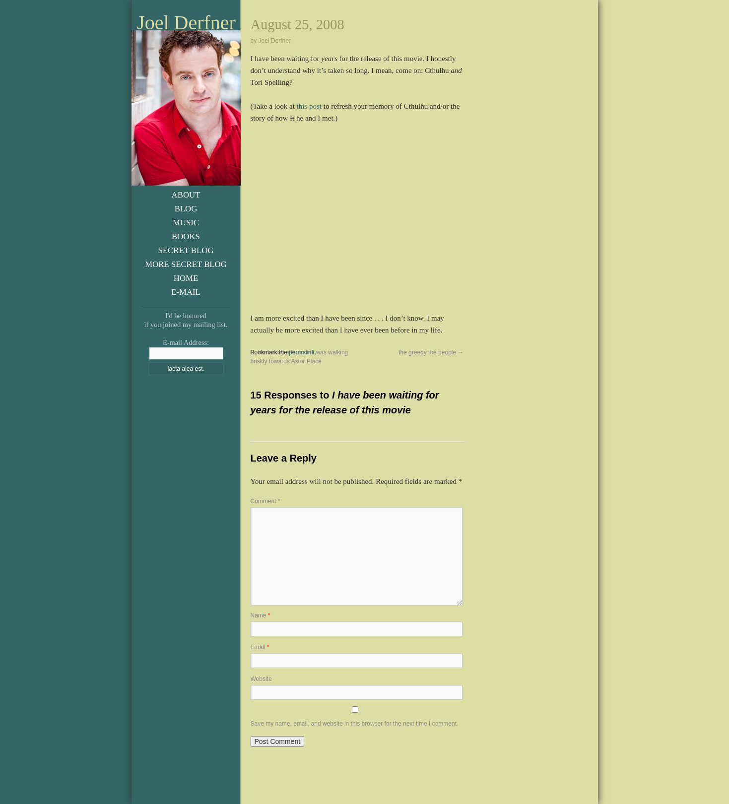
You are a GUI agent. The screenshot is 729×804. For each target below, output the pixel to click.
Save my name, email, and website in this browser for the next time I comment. (355, 723)
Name (260, 615)
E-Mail (185, 292)
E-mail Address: (186, 342)
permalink (302, 352)
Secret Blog (185, 250)
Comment (265, 501)
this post (309, 106)
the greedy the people (431, 352)
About (186, 195)
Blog (186, 208)
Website (261, 678)
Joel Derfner (186, 23)
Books (186, 236)
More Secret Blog (186, 264)
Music (186, 222)
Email (260, 647)
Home (186, 278)
